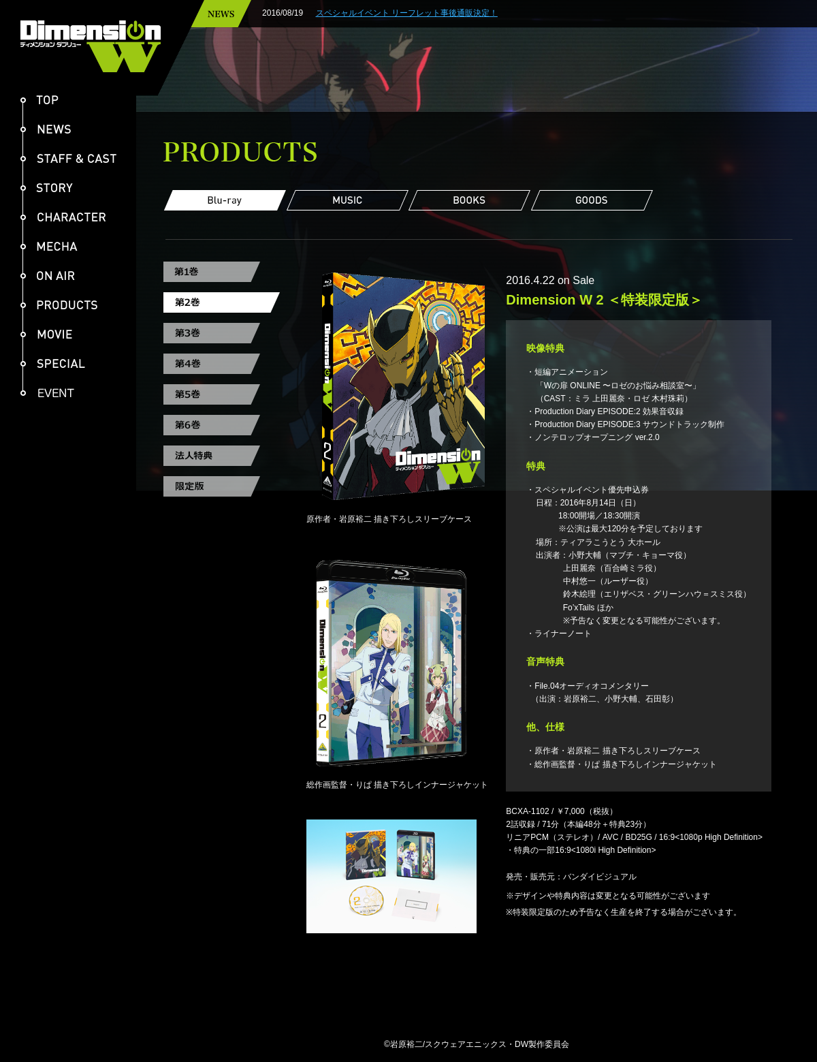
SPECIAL (52, 363)
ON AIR (47, 275)
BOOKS (469, 200)
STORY (46, 187)
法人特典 (221, 456)
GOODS (592, 200)
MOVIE (46, 334)
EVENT (52, 392)
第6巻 (221, 425)
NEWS (45, 129)
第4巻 (221, 364)
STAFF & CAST (68, 158)
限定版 (221, 486)
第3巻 (221, 333)
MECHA (49, 246)
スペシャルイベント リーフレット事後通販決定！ (444, 13)
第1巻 (221, 272)
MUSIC (347, 200)
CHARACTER (63, 217)
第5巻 (221, 394)
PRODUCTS (58, 304)
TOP (39, 99)
